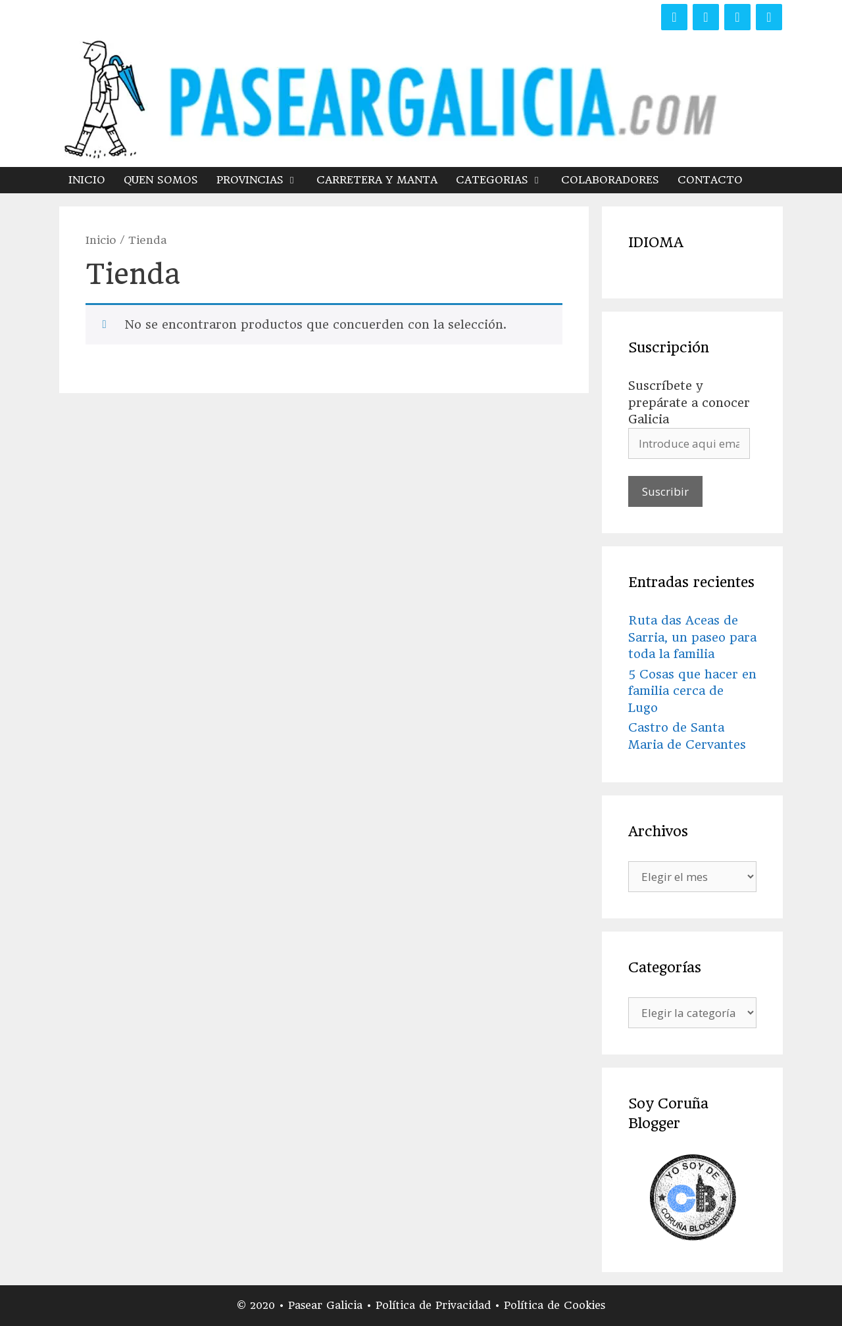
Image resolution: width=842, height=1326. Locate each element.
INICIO (86, 180)
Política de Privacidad (435, 1305)
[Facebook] (674, 17)
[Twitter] (706, 17)
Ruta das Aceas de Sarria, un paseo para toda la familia (692, 637)
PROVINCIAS (261, 180)
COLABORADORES (610, 180)
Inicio (101, 240)
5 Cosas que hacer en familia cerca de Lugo (692, 691)
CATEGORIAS (504, 180)
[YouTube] (769, 17)
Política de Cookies (554, 1305)
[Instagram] (737, 17)
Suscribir (665, 491)
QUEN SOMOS (161, 180)
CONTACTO (710, 180)
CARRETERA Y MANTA (376, 180)
